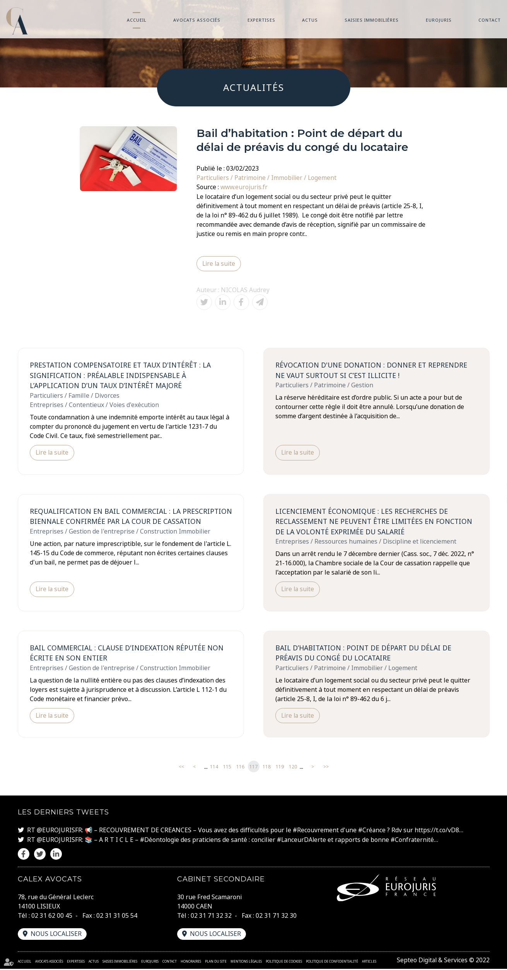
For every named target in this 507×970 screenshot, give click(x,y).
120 (293, 768)
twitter (491, 485)
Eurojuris (439, 20)
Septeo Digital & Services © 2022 (443, 961)
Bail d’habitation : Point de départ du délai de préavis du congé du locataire (365, 654)
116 (240, 768)
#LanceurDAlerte (303, 841)
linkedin (491, 500)
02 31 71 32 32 (211, 917)
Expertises (261, 20)
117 (253, 768)
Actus (310, 20)
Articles (369, 962)
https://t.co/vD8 (438, 832)
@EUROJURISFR (59, 832)
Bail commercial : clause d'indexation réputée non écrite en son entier (129, 654)
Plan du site (216, 962)
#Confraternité (415, 841)
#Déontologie (160, 841)
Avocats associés (196, 20)
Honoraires (191, 962)
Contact (489, 20)
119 (280, 768)
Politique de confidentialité (332, 962)
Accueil (137, 20)
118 (267, 768)
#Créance (372, 832)
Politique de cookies (284, 962)
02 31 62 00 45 (51, 917)
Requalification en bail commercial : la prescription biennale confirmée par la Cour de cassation (122, 522)
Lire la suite (219, 263)
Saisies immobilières (372, 20)
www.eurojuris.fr (244, 187)
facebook (491, 470)
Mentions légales (246, 962)
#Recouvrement (316, 832)
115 (227, 768)
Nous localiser (56, 935)
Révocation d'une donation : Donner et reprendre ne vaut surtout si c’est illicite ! (372, 370)
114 (214, 768)
